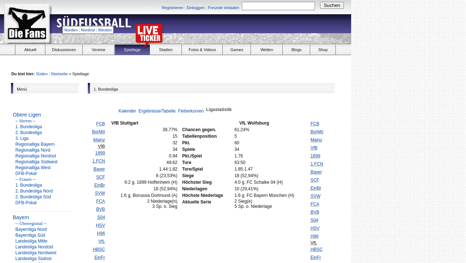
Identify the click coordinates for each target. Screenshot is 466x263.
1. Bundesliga (28, 126)
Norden (71, 30)
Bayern (21, 217)
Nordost (88, 30)
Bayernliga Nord (31, 229)
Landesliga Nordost (34, 246)
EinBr (99, 185)
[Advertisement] (265, 28)
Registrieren (172, 7)
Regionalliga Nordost (35, 156)
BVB (100, 209)
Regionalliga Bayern (35, 144)
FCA (100, 201)
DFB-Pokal (26, 173)
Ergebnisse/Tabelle (157, 111)
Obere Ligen (27, 115)
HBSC (99, 249)
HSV (100, 225)
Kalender (127, 111)
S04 (101, 217)
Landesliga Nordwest (35, 252)
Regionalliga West (33, 167)
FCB (100, 123)
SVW (100, 193)
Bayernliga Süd (30, 235)
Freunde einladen (223, 7)
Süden (42, 74)
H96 (101, 233)
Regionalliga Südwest (36, 161)
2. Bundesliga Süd (33, 196)
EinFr (99, 257)
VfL (101, 241)
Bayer (99, 169)
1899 (100, 153)
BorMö (98, 131)
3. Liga (22, 138)
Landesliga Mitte (31, 241)
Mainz (99, 139)
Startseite (59, 74)
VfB (314, 147)
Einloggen (195, 7)
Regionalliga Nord (32, 150)
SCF (100, 177)
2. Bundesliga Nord (34, 191)
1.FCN (98, 161)
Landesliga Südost (33, 258)
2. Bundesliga (28, 132)
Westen (105, 30)
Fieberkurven (191, 111)
